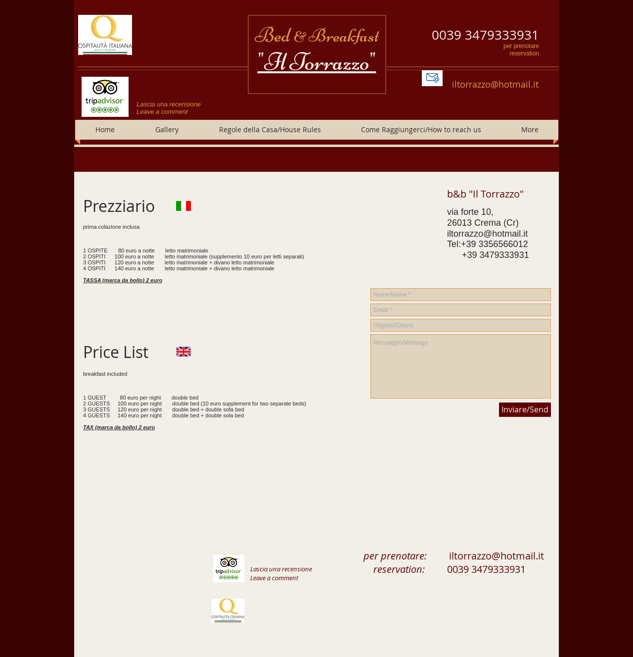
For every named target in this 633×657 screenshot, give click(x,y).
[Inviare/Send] (525, 410)
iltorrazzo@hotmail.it (495, 84)
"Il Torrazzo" (317, 62)
